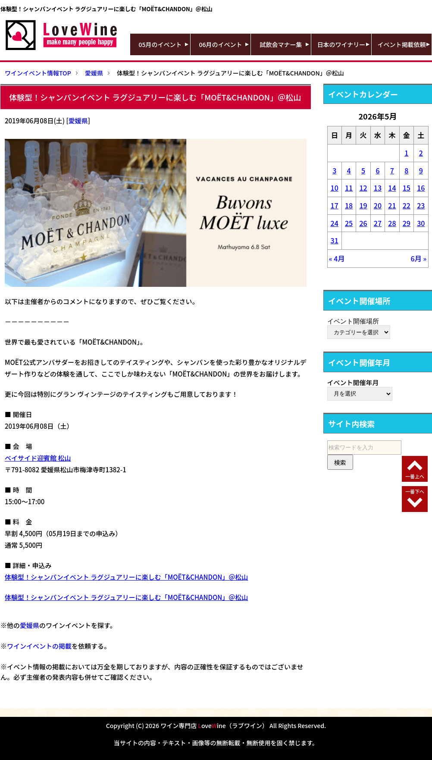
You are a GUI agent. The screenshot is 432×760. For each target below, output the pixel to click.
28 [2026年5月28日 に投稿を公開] (392, 223)
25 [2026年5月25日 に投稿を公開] (349, 223)
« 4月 (337, 258)
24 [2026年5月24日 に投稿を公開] (334, 223)
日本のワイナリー (341, 44)
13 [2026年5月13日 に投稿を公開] (378, 187)
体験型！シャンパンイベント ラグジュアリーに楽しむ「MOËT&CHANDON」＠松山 (126, 576)
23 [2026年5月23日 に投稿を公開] (421, 205)
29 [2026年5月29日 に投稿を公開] (406, 223)
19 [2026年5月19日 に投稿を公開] (363, 205)
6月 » (419, 258)
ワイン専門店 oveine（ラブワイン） (214, 725)
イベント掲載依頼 (402, 44)
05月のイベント (160, 44)
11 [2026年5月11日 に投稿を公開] (349, 187)
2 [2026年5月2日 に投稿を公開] (421, 153)
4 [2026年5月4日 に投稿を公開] (349, 170)
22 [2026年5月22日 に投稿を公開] (406, 205)
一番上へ (414, 476)
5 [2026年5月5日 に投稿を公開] (363, 170)
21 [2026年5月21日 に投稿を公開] (392, 205)
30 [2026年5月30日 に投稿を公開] (421, 223)
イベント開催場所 (353, 321)
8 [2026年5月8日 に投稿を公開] (406, 170)
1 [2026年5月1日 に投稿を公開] (406, 153)
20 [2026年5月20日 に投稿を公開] (378, 205)
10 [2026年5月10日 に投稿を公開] (334, 187)
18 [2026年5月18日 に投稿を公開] (349, 205)
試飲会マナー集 (281, 44)
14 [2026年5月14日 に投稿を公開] (392, 187)
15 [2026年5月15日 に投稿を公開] (406, 187)
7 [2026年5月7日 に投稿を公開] (392, 170)
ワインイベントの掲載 (39, 645)
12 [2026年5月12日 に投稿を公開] (363, 187)
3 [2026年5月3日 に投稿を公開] (334, 170)
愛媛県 (78, 120)
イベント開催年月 (353, 382)
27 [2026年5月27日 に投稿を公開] (378, 223)
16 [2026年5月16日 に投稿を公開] (421, 187)
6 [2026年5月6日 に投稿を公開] (377, 170)
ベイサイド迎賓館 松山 (38, 457)
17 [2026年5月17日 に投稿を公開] (334, 205)
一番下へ (414, 491)
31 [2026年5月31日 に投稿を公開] (334, 240)
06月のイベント (220, 44)
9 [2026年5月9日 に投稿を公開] (421, 170)
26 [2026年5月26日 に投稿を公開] (363, 223)
